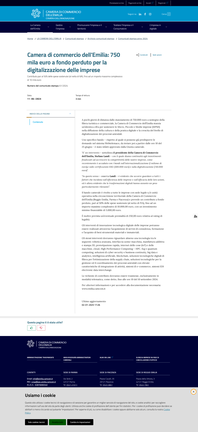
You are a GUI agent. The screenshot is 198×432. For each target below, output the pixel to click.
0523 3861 (108, 384)
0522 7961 (144, 384)
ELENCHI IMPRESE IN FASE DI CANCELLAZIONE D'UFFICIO (147, 358)
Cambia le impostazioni (80, 422)
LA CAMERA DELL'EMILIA (49, 38)
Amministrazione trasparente (40, 357)
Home (30, 38)
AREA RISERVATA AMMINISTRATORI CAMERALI (77, 358)
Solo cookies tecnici (36, 422)
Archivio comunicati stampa (101, 38)
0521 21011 (72, 384)
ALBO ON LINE (106, 357)
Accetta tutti (57, 422)
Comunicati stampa (74, 38)
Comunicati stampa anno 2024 (133, 38)
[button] (168, 14)
